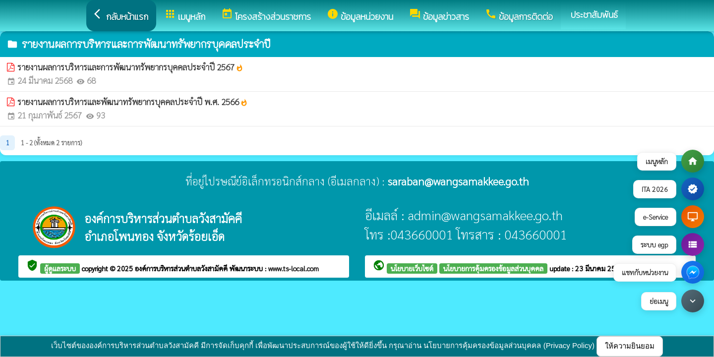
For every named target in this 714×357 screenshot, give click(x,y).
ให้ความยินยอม (629, 346)
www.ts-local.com (293, 268)
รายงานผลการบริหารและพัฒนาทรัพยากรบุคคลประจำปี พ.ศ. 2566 (132, 101)
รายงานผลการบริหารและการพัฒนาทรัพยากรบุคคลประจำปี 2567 (130, 66)
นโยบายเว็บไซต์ (412, 268)
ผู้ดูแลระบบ (60, 268)
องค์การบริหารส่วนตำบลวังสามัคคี (182, 268)
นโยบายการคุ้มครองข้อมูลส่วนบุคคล (493, 268)
